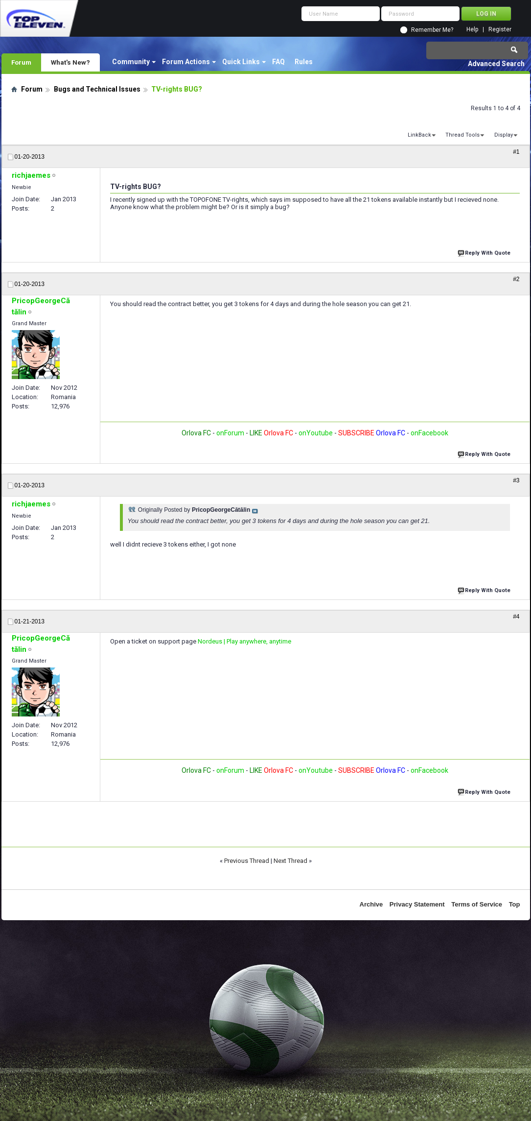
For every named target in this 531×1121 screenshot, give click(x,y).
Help (472, 29)
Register (499, 29)
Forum (21, 62)
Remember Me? (432, 29)
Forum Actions (186, 62)
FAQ (278, 62)
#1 (516, 151)
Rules (304, 62)
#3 (516, 480)
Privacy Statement (417, 904)
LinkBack (419, 135)
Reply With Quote (485, 252)
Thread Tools (462, 135)
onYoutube (315, 433)
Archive (371, 904)
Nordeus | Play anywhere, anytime (244, 641)
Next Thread (290, 860)
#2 (516, 279)
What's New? (70, 62)
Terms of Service (476, 904)
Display (503, 135)
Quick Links (241, 62)
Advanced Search (496, 64)
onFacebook (429, 433)
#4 (516, 616)
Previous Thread (246, 860)
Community (131, 62)
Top (514, 904)
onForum (230, 433)
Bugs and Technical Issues (97, 89)
